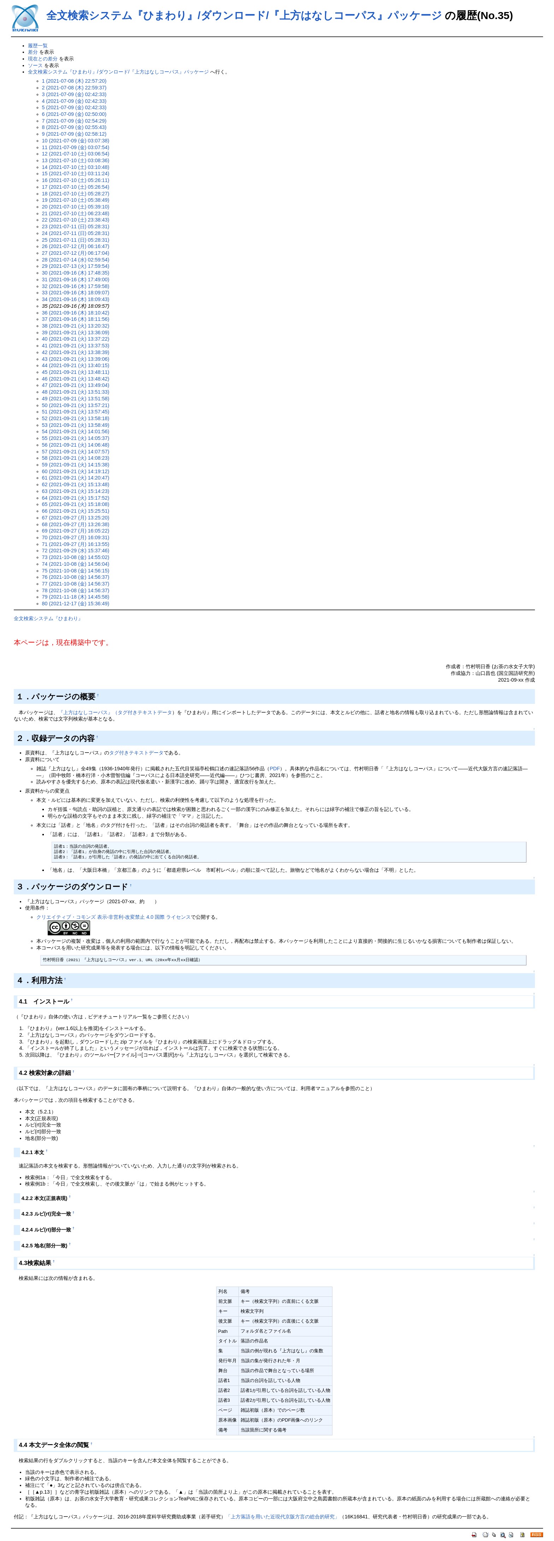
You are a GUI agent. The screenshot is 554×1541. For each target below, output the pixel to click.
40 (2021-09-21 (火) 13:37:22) (76, 339)
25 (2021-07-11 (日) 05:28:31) (76, 240)
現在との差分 (43, 58)
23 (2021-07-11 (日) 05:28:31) (76, 226)
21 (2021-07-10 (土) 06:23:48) (76, 213)
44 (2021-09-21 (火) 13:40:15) (76, 365)
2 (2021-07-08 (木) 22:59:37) (74, 87)
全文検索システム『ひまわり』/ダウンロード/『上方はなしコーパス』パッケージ (244, 15)
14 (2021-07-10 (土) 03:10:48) (76, 167)
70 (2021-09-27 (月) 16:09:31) (76, 537)
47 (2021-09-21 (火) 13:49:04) (76, 385)
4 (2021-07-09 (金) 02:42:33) (74, 101)
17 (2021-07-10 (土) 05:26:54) (76, 187)
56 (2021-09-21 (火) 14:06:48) (76, 445)
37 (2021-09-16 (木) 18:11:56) (76, 319)
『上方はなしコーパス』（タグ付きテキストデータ (115, 712)
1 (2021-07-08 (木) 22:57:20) (74, 81)
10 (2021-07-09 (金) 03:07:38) (76, 140)
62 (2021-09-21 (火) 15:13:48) (76, 484)
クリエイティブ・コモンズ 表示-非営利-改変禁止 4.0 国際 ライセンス (113, 917)
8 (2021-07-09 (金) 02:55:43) (74, 127)
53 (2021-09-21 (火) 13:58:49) (76, 425)
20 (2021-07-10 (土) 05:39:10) (76, 207)
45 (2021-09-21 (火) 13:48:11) (76, 372)
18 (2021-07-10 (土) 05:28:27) (76, 193)
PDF (275, 768)
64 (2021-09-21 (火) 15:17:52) (76, 498)
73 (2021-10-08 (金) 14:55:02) (76, 557)
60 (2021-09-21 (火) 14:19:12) (76, 471)
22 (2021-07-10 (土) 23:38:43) (76, 220)
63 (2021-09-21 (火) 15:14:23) (76, 491)
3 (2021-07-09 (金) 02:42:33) (74, 94)
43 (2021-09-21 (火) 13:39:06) (76, 359)
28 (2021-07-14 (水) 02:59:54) (76, 260)
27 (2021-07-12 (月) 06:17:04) (76, 253)
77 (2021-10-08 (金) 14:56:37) (76, 584)
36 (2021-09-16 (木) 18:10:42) (76, 313)
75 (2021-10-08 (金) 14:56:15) (76, 571)
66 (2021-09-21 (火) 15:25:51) (76, 511)
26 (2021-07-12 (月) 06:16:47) (76, 246)
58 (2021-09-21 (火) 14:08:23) (76, 458)
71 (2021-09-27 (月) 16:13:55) (76, 544)
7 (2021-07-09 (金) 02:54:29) (74, 121)
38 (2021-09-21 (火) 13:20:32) (76, 326)
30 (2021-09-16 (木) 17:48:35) (76, 273)
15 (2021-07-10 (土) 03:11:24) (76, 173)
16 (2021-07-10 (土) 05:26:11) (76, 180)
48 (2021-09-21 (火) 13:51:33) (76, 392)
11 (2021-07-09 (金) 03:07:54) (76, 147)
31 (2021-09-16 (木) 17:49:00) (76, 279)
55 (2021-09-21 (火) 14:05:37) (76, 438)
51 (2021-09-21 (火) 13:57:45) (76, 411)
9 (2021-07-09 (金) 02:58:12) (74, 134)
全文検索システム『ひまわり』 (48, 618)
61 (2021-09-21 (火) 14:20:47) (76, 478)
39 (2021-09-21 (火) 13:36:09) (76, 332)
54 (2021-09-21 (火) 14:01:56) (76, 431)
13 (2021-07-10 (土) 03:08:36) (76, 160)
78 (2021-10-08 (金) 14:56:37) (76, 590)
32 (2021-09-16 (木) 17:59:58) (76, 286)
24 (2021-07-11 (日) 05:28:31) (76, 233)
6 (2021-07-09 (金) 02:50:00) (74, 114)
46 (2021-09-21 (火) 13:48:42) (76, 379)
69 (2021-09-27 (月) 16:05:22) (76, 531)
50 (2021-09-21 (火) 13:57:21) (76, 405)
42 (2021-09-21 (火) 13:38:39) (76, 352)
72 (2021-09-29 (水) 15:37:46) (76, 550)
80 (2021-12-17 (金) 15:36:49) (76, 603)
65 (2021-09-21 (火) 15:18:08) (76, 504)
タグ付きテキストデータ (136, 752)
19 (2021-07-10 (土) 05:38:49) (76, 200)
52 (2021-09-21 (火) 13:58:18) (76, 418)
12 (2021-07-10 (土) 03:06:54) (76, 154)
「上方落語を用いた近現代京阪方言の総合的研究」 (283, 1516)
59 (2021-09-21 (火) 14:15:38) (76, 464)
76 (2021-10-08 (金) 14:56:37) (76, 577)
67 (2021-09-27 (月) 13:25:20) (76, 517)
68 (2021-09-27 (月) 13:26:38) (76, 524)
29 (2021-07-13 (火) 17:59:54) (76, 266)
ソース (35, 65)
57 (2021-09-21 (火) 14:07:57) (76, 451)
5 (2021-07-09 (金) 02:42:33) (74, 107)
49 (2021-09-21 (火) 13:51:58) (76, 398)
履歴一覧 (38, 45)
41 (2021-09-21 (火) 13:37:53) (76, 345)
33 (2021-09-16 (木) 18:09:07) (76, 292)
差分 (33, 52)
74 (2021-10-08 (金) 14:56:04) (76, 564)
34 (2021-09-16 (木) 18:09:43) (76, 299)
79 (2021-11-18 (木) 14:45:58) (76, 597)
